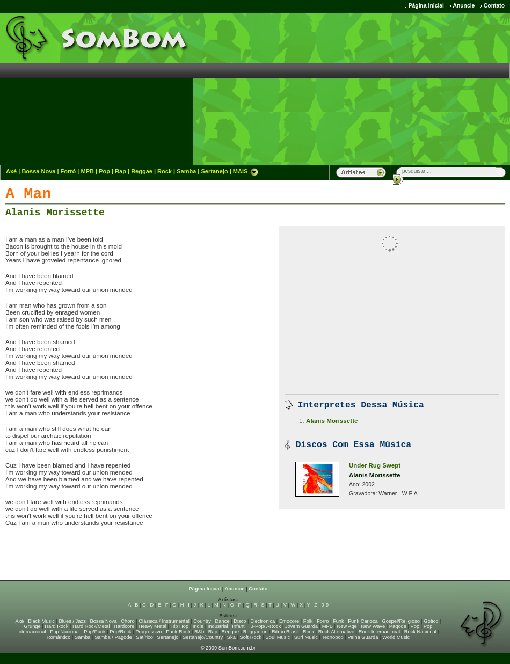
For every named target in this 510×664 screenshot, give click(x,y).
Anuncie (464, 6)
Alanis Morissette (55, 212)
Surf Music (306, 637)
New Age (346, 626)
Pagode (397, 626)
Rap (120, 171)
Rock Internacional (379, 631)
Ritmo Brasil (285, 631)
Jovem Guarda (301, 626)
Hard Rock (56, 626)
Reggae (141, 171)
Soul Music (278, 637)
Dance (222, 621)
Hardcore (124, 626)
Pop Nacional (65, 631)
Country (202, 621)
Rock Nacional (420, 631)
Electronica (262, 621)
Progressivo (148, 631)
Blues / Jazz (72, 621)
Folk (308, 621)
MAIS (246, 171)
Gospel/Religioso (401, 621)
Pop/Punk (94, 631)
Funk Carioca (362, 621)
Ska (231, 637)
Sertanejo (214, 171)
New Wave (373, 626)
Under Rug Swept (374, 465)
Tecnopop (332, 637)
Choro (127, 621)
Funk (338, 621)
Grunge (32, 626)
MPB (87, 171)
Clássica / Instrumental (164, 621)
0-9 (325, 605)
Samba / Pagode (113, 637)
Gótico (431, 621)
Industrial (218, 626)
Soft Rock (250, 637)
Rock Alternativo (336, 631)
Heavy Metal (152, 626)
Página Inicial (426, 6)
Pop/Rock (120, 631)
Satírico (144, 637)
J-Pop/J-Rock (266, 626)
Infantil (239, 626)
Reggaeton (255, 631)
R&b (199, 631)
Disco (240, 621)
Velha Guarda (362, 637)
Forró (68, 171)
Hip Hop (180, 626)
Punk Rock (178, 631)
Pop (104, 171)
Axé (11, 171)
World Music (396, 637)
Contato (494, 6)
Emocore (289, 621)
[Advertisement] (429, 88)
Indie (198, 626)
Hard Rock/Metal (91, 626)
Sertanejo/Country (203, 637)
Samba (186, 171)
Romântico (59, 637)
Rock (164, 171)
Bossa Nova (38, 171)
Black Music (41, 621)
